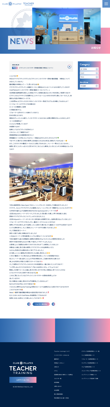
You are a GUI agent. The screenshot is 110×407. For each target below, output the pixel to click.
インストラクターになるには (61, 355)
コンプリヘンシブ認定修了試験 (90, 378)
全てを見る (84, 69)
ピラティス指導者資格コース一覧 (90, 351)
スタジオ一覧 (57, 378)
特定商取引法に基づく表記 (61, 398)
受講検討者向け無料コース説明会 (63, 374)
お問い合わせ (57, 386)
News (82, 77)
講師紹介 (56, 359)
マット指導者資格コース (88, 355)
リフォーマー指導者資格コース (90, 359)
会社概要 (56, 390)
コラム (56, 370)
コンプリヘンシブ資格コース (89, 374)
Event (82, 73)
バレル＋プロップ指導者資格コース (91, 370)
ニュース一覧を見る (41, 304)
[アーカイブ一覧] (89, 86)
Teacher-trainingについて (62, 351)
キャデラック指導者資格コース (90, 363)
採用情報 (56, 382)
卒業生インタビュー (59, 363)
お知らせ (56, 366)
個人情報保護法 (58, 394)
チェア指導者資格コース (88, 366)
